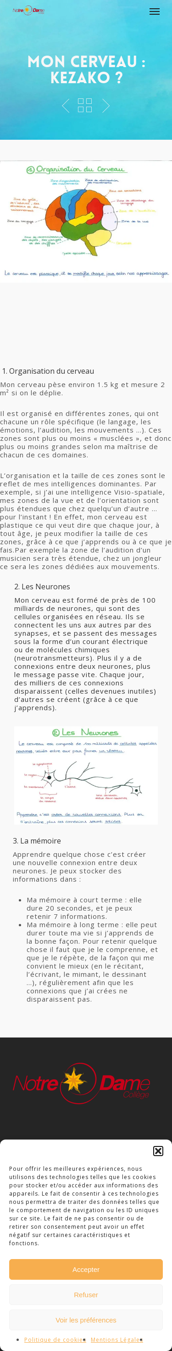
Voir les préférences (86, 1320)
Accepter (86, 1269)
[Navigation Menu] (155, 11)
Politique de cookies (55, 1340)
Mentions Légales (117, 1340)
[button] (158, 1151)
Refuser (86, 1295)
